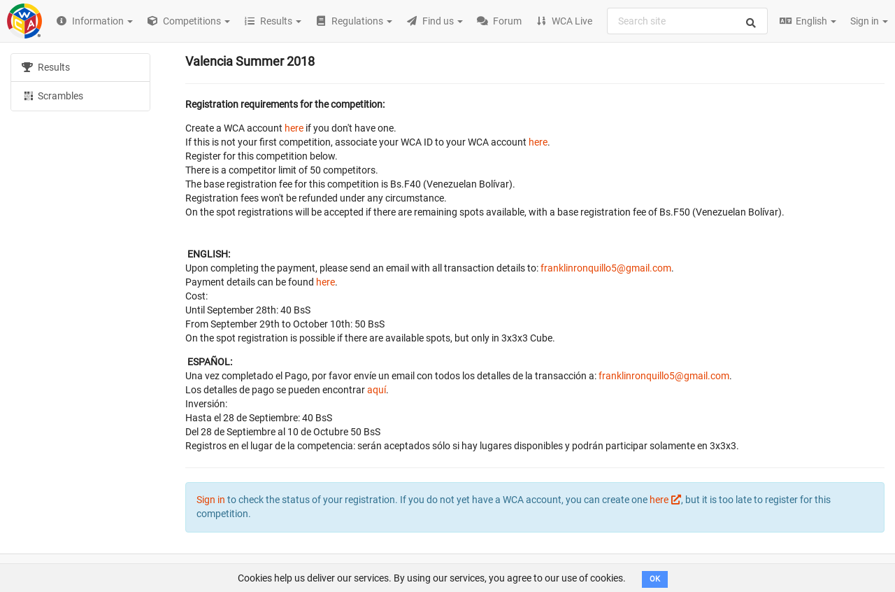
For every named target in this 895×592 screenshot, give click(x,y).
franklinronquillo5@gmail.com (605, 268)
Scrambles (52, 95)
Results (46, 67)
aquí (376, 389)
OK (655, 579)
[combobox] (687, 21)
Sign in (869, 21)
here (294, 128)
